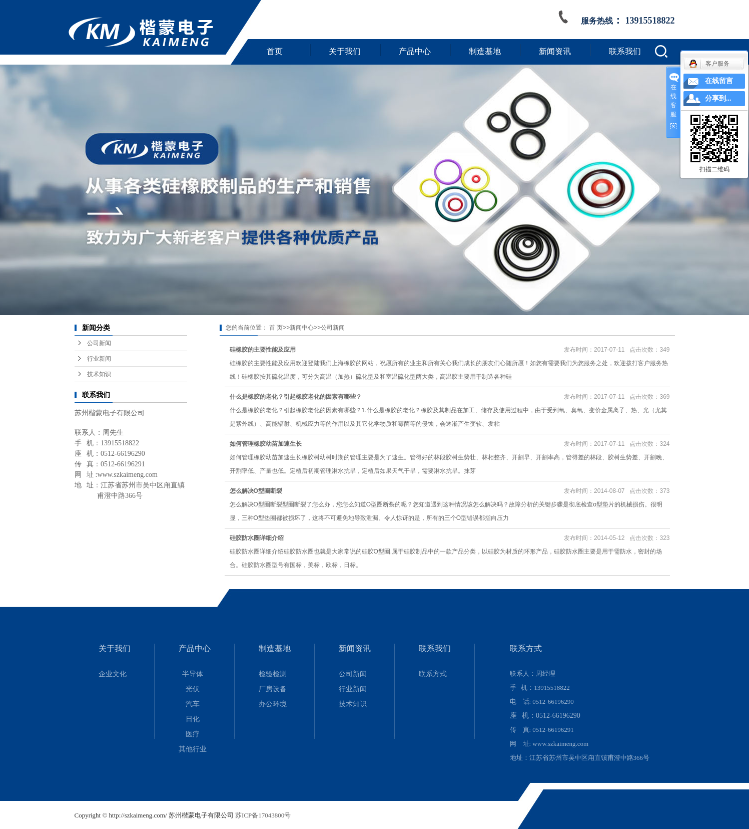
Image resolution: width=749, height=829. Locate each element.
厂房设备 (273, 689)
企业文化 (113, 674)
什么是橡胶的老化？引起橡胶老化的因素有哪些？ (296, 396)
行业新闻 (99, 358)
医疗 (193, 734)
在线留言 (719, 81)
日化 (193, 719)
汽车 (193, 704)
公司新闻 (99, 343)
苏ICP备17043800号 (263, 815)
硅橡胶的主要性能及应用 (263, 349)
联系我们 (625, 51)
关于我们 (345, 51)
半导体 (192, 674)
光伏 (193, 689)
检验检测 (273, 674)
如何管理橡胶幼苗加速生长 (266, 443)
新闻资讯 (555, 51)
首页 (275, 51)
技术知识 (99, 374)
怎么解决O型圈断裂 (256, 490)
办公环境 (273, 704)
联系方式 (433, 674)
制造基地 (485, 51)
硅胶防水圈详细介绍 (257, 537)
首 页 (276, 327)
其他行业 (193, 749)
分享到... (718, 98)
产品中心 (415, 51)
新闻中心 (302, 327)
